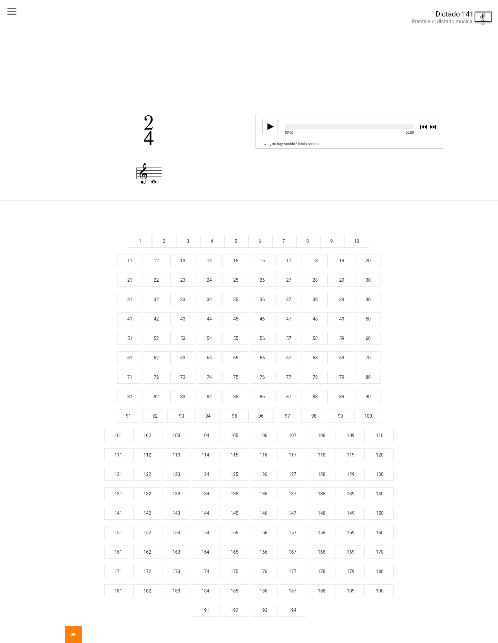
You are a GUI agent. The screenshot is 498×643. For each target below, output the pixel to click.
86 (262, 396)
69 (341, 357)
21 (129, 280)
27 (288, 280)
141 (118, 513)
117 (293, 454)
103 (176, 435)
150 (380, 513)
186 (263, 590)
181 (118, 590)
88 (315, 396)
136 (263, 493)
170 (380, 552)
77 (288, 377)
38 (315, 299)
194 (293, 610)
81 (129, 396)
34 (209, 299)
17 (288, 260)
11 (129, 260)
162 (147, 552)
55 (235, 338)
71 (129, 377)
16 (262, 260)
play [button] (268, 126)
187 (293, 590)
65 (235, 357)
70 (368, 357)
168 (321, 552)
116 (263, 454)
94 (207, 416)
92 (155, 416)
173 (176, 571)
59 (341, 338)
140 (380, 493)
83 (183, 396)
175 (234, 571)
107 (293, 435)
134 (205, 493)
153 (176, 532)
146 (263, 513)
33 (183, 299)
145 (234, 513)
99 (340, 416)
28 (315, 280)
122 (147, 474)
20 (368, 260)
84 (209, 396)
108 (321, 435)
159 (351, 532)
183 (176, 590)
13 (183, 260)
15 (235, 260)
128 (321, 474)
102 (147, 435)
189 (351, 590)
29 (341, 280)
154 (205, 532)
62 (156, 357)
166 (263, 552)
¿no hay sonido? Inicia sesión (294, 144)
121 (118, 474)
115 (234, 454)
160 (380, 532)
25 (235, 280)
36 (262, 299)
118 (321, 454)
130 (380, 474)
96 (261, 416)
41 (129, 319)
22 (156, 280)
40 (368, 299)
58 (315, 338)
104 (205, 435)
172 (147, 571)
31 (129, 299)
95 (234, 416)
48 (315, 319)
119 (351, 454)
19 (341, 260)
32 (156, 299)
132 (147, 493)
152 (147, 532)
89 (341, 396)
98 (314, 416)
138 (321, 493)
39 (341, 299)
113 (176, 454)
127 (293, 474)
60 (368, 338)
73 (183, 377)
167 (293, 552)
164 (205, 552)
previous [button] (423, 127)
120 (380, 454)
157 (293, 532)
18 (315, 260)
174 (205, 571)
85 (235, 396)
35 (235, 299)
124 (205, 474)
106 (263, 435)
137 (293, 493)
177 (293, 571)
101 (118, 435)
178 (321, 571)
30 (368, 280)
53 (183, 338)
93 (181, 416)
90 (368, 396)
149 (351, 513)
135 (234, 493)
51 (129, 338)
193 (263, 610)
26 (262, 280)
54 (209, 338)
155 (234, 532)
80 (368, 377)
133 (176, 493)
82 (156, 396)
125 (234, 474)
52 (156, 338)
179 (351, 571)
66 (262, 357)
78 (315, 377)
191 (205, 610)
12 (156, 260)
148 (321, 513)
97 (287, 416)
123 (176, 474)
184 (205, 590)
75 (235, 377)
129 (351, 474)
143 (176, 513)
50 (368, 319)
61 (129, 357)
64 (209, 357)
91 (128, 416)
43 (183, 319)
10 (356, 241)
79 (341, 377)
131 (118, 493)
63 (183, 357)
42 (156, 319)
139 (351, 493)
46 (262, 319)
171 (118, 571)
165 (234, 552)
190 (380, 590)
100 (368, 416)
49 (341, 319)
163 (176, 552)
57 (288, 338)
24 (209, 280)
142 (147, 513)
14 (209, 260)
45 (235, 319)
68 (315, 357)
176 (263, 571)
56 (262, 338)
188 (321, 590)
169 (351, 552)
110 (380, 435)
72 (156, 377)
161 (118, 552)
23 (183, 280)
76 (262, 377)
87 (288, 396)
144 (205, 513)
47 (288, 319)
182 (147, 590)
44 (209, 319)
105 (234, 435)
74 (209, 377)
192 (234, 610)
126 (263, 474)
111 (118, 454)
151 (118, 532)
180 (380, 571)
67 (288, 357)
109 (351, 435)
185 (234, 590)
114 (205, 454)
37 (288, 299)
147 (293, 513)
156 (263, 532)
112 (147, 454)
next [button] (432, 127)
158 (321, 532)
